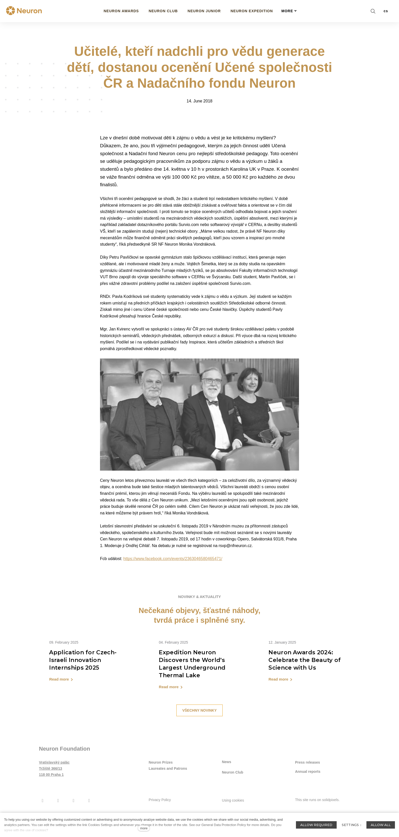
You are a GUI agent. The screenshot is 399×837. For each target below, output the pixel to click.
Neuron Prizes (161, 783)
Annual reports (307, 792)
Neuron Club (232, 792)
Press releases (307, 783)
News (226, 782)
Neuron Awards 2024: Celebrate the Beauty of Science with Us (304, 680)
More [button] (289, 11)
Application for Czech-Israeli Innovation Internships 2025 (83, 680)
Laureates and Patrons (168, 789)
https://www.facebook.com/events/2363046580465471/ (172, 578)
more (144, 828)
